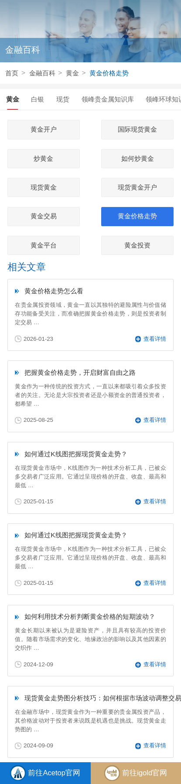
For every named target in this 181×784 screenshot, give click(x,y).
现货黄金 (44, 187)
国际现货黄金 (137, 129)
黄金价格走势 (109, 73)
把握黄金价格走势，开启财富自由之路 (80, 372)
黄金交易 (44, 216)
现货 (62, 99)
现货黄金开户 (137, 187)
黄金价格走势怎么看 (53, 291)
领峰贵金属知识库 (108, 99)
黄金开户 (44, 129)
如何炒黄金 (137, 158)
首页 (11, 73)
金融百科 (42, 73)
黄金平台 (44, 245)
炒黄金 (43, 158)
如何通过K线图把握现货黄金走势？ (75, 454)
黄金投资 (137, 245)
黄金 (72, 73)
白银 (37, 99)
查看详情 (150, 339)
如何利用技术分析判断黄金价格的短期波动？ (89, 616)
